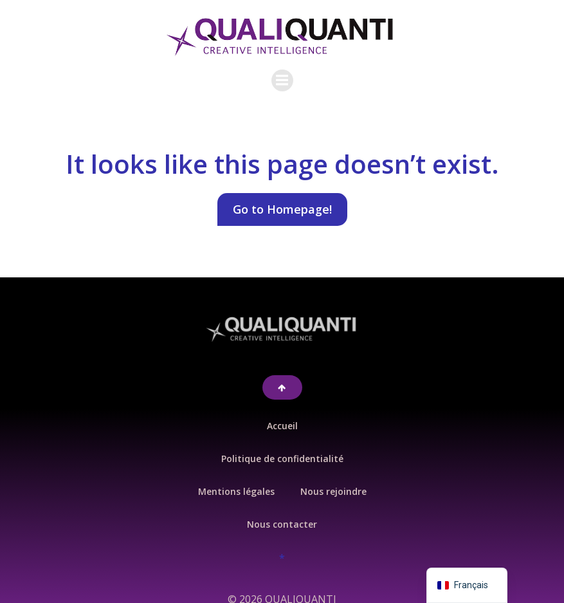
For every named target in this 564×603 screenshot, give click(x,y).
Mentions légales (236, 481)
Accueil (282, 415)
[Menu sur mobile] (282, 75)
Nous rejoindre (333, 481)
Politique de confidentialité (282, 448)
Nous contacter (282, 514)
